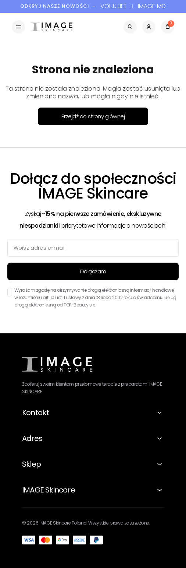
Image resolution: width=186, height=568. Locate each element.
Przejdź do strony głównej (93, 116)
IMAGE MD (152, 6)
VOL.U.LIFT (113, 6)
